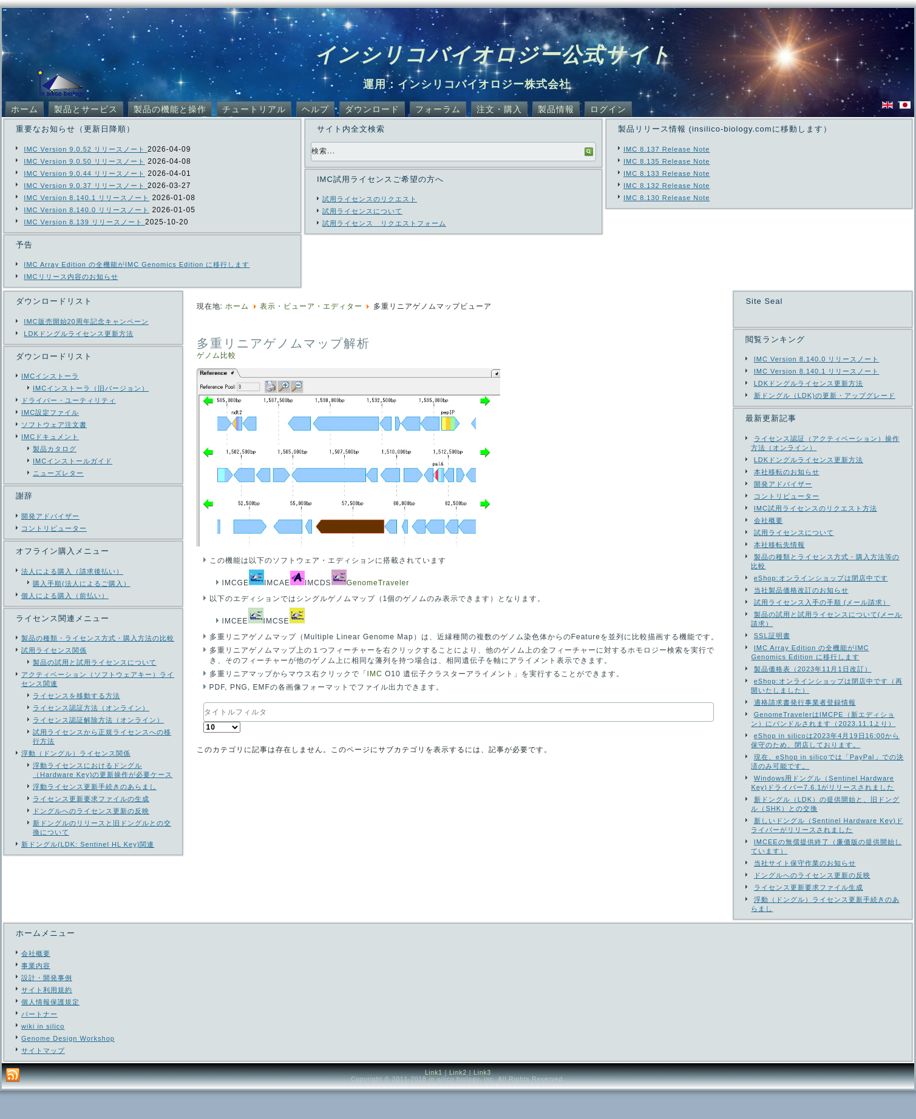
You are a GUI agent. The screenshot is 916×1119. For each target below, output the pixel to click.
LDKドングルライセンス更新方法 (78, 333)
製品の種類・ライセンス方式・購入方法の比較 (97, 638)
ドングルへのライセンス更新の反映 (91, 811)
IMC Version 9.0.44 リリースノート (84, 173)
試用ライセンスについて (362, 211)
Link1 (434, 1101)
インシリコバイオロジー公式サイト (493, 54)
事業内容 (35, 994)
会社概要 (35, 982)
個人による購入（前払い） (65, 595)
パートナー (39, 1042)
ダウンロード (372, 109)
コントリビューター (54, 528)
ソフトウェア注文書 (54, 424)
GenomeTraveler (378, 583)
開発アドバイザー (50, 516)
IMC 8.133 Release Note (666, 173)
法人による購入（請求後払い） (72, 571)
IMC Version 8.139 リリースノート (84, 222)
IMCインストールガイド (72, 461)
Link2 (458, 1101)
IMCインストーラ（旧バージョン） (91, 388)
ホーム (24, 109)
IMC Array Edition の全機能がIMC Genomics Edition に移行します (136, 264)
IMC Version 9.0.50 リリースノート (84, 161)
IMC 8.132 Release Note (666, 185)
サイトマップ (43, 1079)
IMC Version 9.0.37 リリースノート (86, 185)
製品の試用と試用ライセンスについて (95, 662)
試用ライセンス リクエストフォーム (384, 223)
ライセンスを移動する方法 (76, 695)
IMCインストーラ (50, 376)
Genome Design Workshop (68, 1066)
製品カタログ (54, 448)
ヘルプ (315, 109)
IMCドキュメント (50, 436)
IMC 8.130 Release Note (666, 197)
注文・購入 (499, 109)
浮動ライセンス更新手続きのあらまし (95, 786)
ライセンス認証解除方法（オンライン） (98, 720)
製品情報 (556, 109)
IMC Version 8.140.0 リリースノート (86, 209)
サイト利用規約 (46, 1018)
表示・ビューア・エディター (311, 306)
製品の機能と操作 (170, 109)
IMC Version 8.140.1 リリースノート (86, 197)
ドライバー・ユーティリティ (68, 400)
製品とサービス (86, 109)
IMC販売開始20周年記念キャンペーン (86, 321)
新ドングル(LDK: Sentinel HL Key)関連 (87, 844)
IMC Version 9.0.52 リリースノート (86, 149)
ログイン (608, 109)
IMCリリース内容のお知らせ (71, 276)
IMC (374, 674)
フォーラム (438, 109)
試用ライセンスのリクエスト (369, 199)
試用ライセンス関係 (54, 650)
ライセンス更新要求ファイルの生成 (91, 798)
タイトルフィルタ (203, 702)
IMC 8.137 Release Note (666, 149)
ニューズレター (58, 473)
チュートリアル (254, 109)
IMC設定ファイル (50, 412)
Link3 (482, 1101)
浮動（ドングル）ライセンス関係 (76, 753)
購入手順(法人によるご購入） (82, 583)
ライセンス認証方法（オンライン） (91, 707)
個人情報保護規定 (50, 1030)
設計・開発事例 (46, 1006)
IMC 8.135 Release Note (666, 161)
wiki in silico (42, 1054)
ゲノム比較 (216, 355)
